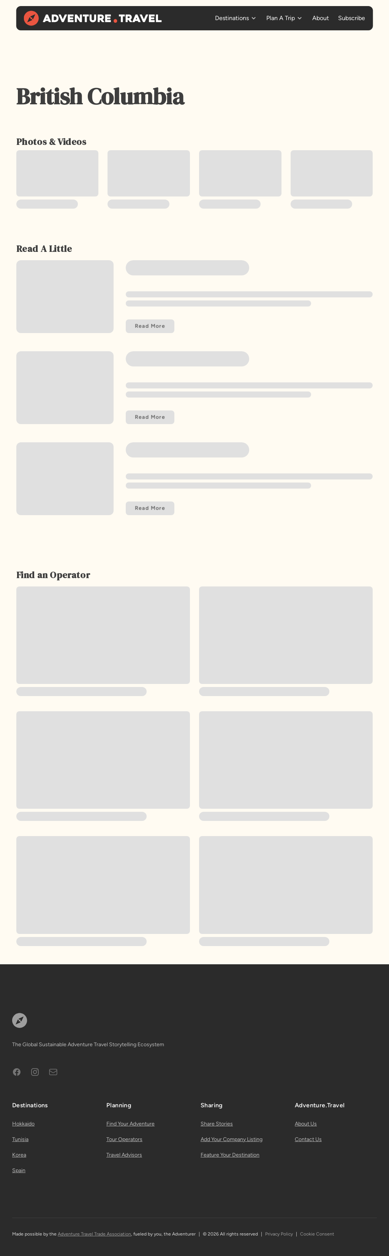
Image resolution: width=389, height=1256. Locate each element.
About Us (306, 1124)
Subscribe (351, 18)
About (320, 18)
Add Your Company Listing (231, 1139)
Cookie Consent (317, 1234)
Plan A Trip (280, 18)
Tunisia (20, 1139)
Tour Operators (124, 1139)
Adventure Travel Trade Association (94, 1234)
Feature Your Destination (230, 1155)
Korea (19, 1155)
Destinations (232, 18)
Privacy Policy (279, 1234)
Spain (18, 1170)
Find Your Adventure (130, 1124)
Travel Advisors (124, 1155)
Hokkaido (23, 1124)
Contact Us (308, 1139)
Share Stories (217, 1124)
